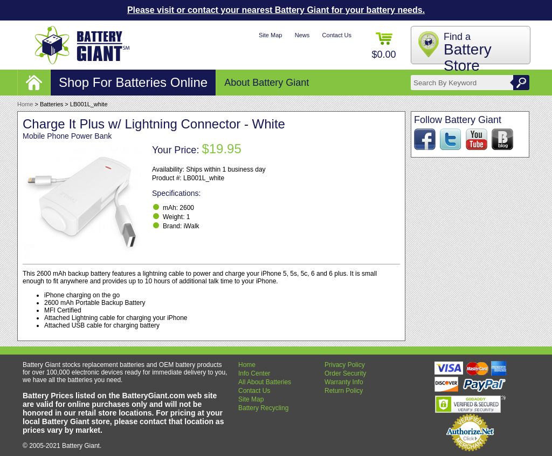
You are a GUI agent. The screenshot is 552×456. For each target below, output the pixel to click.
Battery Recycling (263, 408)
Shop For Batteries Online (133, 82)
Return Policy (344, 390)
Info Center (254, 373)
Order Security (345, 373)
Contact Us (336, 35)
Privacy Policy (345, 365)
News (302, 35)
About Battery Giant (266, 82)
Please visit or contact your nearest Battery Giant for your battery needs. (276, 10)
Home (25, 104)
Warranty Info (344, 382)
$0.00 (383, 46)
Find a (468, 52)
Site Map (270, 35)
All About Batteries (264, 382)
